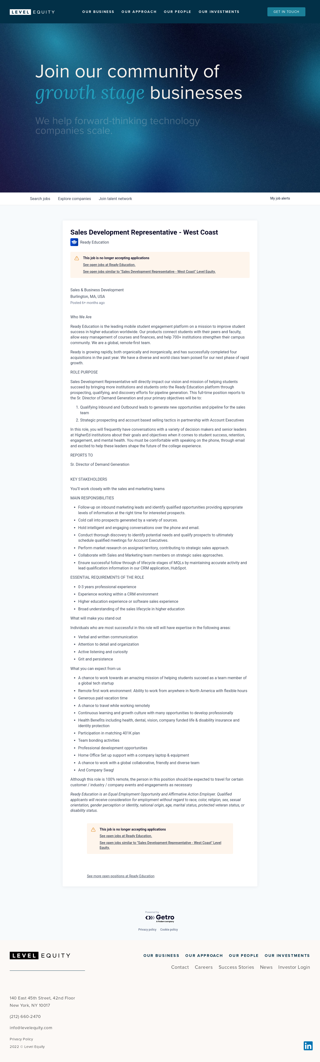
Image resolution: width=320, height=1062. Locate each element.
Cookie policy (169, 929)
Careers (204, 967)
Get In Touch (286, 12)
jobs (40, 200)
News (266, 967)
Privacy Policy (21, 1039)
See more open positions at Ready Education (120, 877)
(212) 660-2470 (25, 1016)
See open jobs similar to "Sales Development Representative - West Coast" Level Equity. (149, 273)
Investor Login (294, 967)
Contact (180, 967)
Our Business (98, 12)
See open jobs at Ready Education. (109, 266)
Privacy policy (147, 929)
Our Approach (139, 12)
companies (74, 200)
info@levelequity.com (31, 1027)
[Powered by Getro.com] (160, 917)
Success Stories (236, 967)
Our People (177, 12)
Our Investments (219, 12)
